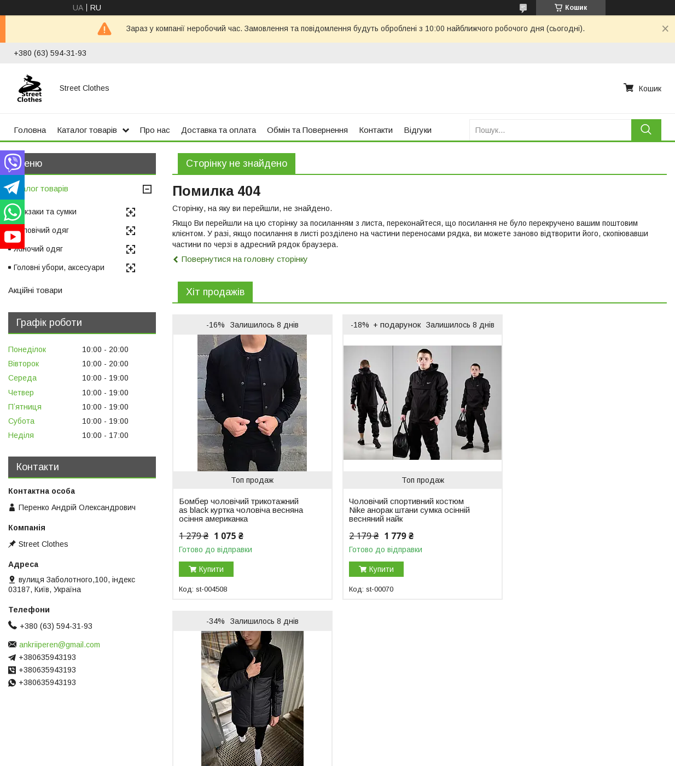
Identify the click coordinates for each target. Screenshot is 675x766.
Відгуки (418, 130)
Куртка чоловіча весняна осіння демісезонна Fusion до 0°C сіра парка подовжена (575, 510)
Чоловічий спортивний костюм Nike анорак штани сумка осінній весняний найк (407, 510)
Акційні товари (35, 290)
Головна (30, 130)
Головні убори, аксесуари (59, 267)
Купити (211, 569)
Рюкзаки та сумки (45, 211)
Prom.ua (389, 736)
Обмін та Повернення (307, 130)
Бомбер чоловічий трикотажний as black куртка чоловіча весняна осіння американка (239, 510)
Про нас (155, 130)
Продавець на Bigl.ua (337, 746)
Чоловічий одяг (41, 230)
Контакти (376, 130)
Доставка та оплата (218, 130)
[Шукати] (646, 130)
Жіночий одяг (38, 248)
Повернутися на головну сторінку (245, 259)
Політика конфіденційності (402, 755)
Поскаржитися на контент (317, 755)
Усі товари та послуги (619, 615)
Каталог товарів (87, 130)
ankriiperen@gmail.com (59, 644)
